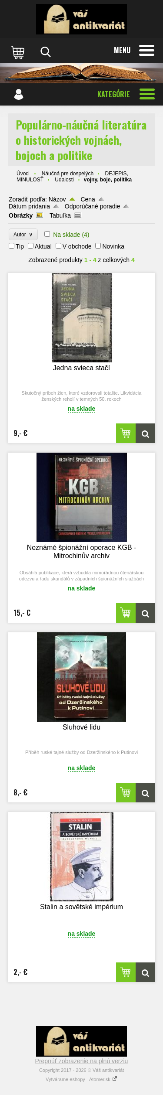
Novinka (113, 246)
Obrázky (21, 215)
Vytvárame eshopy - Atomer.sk (81, 1079)
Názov (57, 199)
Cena (87, 199)
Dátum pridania (29, 206)
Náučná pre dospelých (67, 174)
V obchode (77, 246)
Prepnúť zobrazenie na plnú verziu (81, 1060)
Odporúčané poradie (92, 206)
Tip (20, 246)
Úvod (23, 174)
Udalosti (64, 180)
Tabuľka (60, 215)
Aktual (43, 246)
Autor (23, 234)
